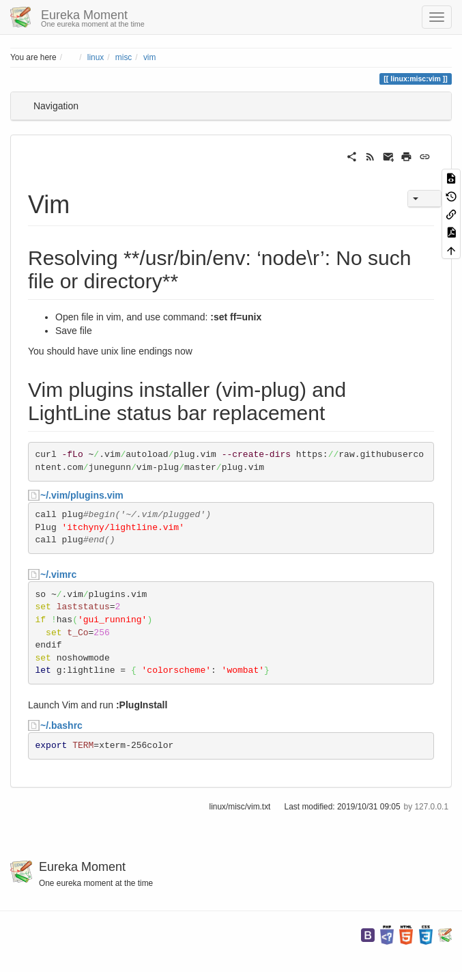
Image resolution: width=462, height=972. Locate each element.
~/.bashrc (61, 725)
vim (149, 57)
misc (123, 57)
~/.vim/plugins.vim (82, 495)
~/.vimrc (58, 574)
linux (95, 57)
